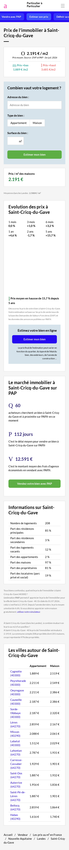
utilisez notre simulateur (28, 611)
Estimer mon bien (35, 339)
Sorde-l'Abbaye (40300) (15, 713)
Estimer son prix (38, 16)
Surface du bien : (17, 133)
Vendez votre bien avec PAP (34, 483)
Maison (37, 122)
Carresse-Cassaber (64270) (16, 763)
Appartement (18, 122)
